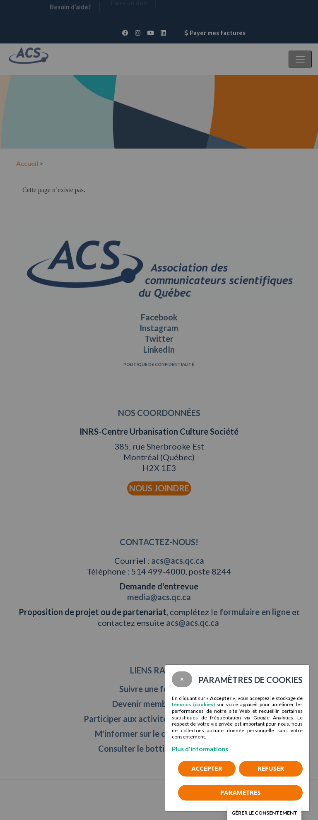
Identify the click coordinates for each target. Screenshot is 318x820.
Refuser (271, 768)
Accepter (206, 768)
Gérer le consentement (264, 813)
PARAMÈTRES (240, 792)
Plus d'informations (200, 749)
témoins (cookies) (193, 704)
